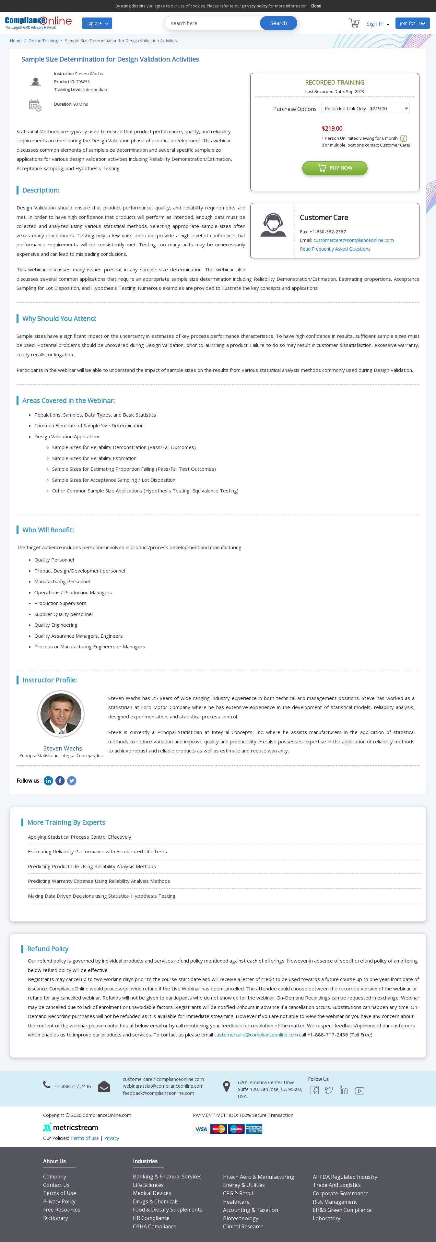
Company (54, 1176)
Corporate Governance (341, 1193)
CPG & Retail (238, 1193)
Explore (97, 23)
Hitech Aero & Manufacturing (258, 1176)
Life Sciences (148, 1185)
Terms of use (84, 1138)
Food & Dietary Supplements (167, 1209)
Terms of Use (59, 1193)
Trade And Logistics (337, 1185)
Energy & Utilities (244, 1185)
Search (278, 23)
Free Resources (61, 1209)
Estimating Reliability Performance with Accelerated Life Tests (97, 851)
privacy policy (254, 6)
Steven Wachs (89, 74)
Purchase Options (295, 108)
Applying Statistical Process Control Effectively (79, 837)
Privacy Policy (59, 1201)
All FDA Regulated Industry (345, 1176)
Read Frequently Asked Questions (335, 249)
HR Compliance (151, 1218)
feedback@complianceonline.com (158, 1093)
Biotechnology (240, 1218)
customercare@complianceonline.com (353, 240)
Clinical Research (243, 1226)
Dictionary (55, 1218)
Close (316, 6)
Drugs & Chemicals (156, 1201)
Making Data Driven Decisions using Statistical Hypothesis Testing (101, 896)
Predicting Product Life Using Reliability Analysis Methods (92, 866)
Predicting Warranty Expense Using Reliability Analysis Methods (99, 881)
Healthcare (236, 1201)
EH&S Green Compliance (342, 1209)
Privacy (111, 1138)
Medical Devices (152, 1193)
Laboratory (326, 1218)
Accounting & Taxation (250, 1209)
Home (16, 40)
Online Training (43, 40)
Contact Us (56, 1185)
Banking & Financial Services (167, 1176)
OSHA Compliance (154, 1226)
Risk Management (335, 1201)
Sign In (378, 23)
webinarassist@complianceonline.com (163, 1086)
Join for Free (413, 23)
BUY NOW (334, 168)
